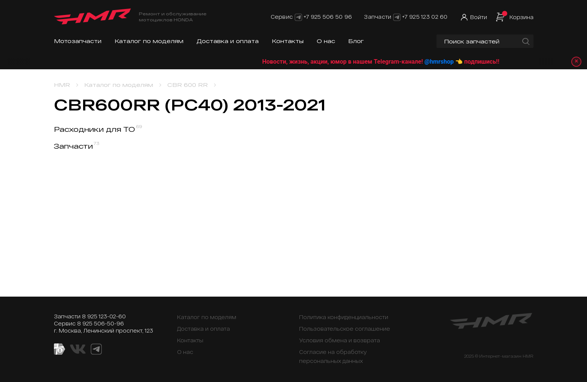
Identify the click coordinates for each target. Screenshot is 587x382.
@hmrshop (450, 61)
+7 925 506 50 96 (328, 16)
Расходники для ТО (98, 129)
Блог (356, 41)
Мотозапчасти (77, 41)
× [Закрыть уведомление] (576, 62)
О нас (326, 41)
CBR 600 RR (187, 85)
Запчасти (76, 146)
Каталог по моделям (149, 41)
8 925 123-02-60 (104, 316)
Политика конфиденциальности (343, 317)
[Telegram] (298, 16)
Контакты (288, 41)
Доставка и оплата (228, 41)
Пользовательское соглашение (344, 328)
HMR (62, 85)
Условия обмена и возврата (339, 340)
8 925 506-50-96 (100, 323)
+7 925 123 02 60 (424, 16)
